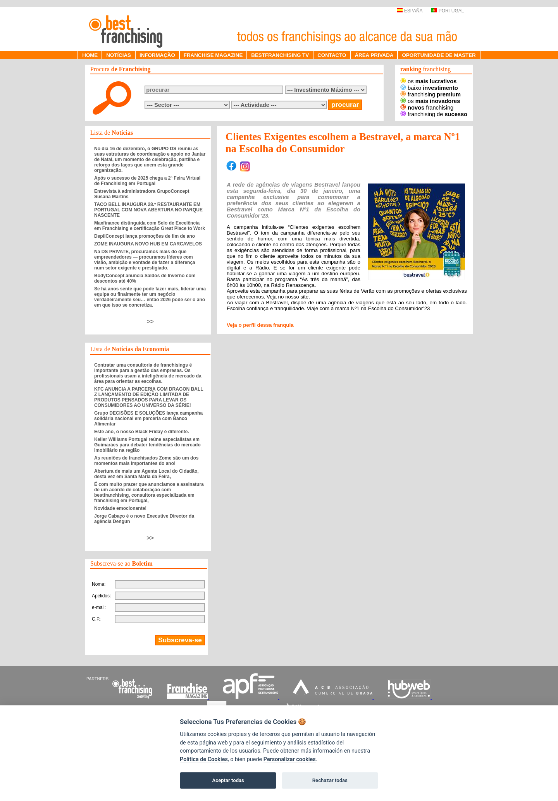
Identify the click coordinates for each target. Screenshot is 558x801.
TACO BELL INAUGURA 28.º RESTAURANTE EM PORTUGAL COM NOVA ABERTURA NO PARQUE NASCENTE (148, 210)
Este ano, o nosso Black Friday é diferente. (141, 431)
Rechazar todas (330, 780)
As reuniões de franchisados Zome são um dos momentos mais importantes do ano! (146, 460)
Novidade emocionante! (120, 508)
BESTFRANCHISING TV (280, 55)
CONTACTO (331, 55)
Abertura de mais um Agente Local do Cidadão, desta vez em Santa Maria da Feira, (146, 473)
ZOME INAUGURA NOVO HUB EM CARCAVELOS (148, 244)
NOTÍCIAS (118, 55)
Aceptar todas (228, 780)
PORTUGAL (447, 11)
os (428, 81)
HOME (90, 55)
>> (150, 321)
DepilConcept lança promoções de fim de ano (144, 236)
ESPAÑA (409, 11)
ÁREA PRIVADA (374, 55)
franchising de (433, 114)
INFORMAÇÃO (157, 55)
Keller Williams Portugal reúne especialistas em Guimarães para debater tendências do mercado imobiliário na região (147, 445)
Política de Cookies (204, 759)
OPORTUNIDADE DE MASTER (438, 55)
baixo (429, 88)
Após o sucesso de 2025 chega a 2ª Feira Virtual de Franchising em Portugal (147, 180)
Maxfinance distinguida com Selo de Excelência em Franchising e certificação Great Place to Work (149, 225)
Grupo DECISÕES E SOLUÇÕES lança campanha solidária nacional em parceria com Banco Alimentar (148, 418)
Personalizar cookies (290, 759)
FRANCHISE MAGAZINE (213, 55)
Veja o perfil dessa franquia (260, 325)
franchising (430, 94)
